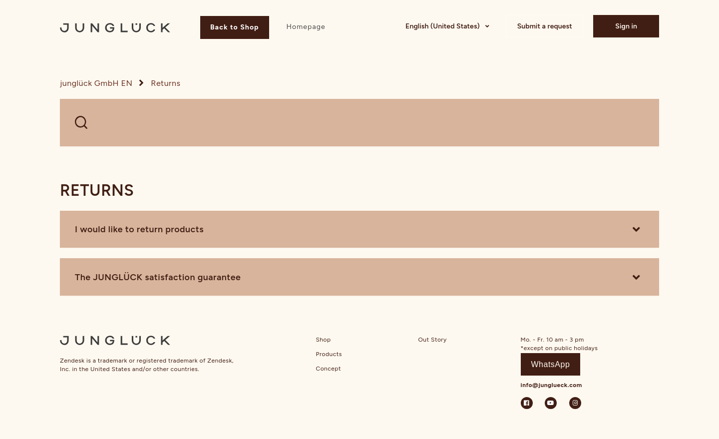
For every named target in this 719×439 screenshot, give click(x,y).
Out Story (432, 339)
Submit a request (544, 26)
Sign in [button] (626, 26)
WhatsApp (550, 364)
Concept (328, 368)
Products (329, 354)
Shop (323, 339)
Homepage (305, 26)
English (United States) (443, 26)
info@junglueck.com (551, 385)
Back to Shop (234, 27)
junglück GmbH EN (96, 83)
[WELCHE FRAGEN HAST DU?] (359, 122)
